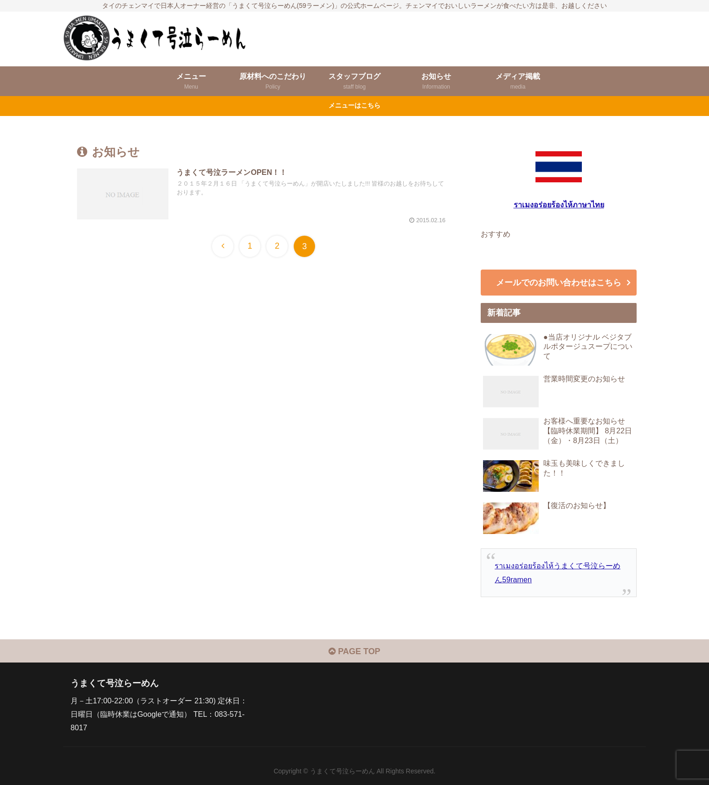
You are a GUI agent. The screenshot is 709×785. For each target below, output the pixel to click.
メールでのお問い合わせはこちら (558, 282)
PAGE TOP (354, 651)
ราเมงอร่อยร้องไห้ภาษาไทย (559, 204)
